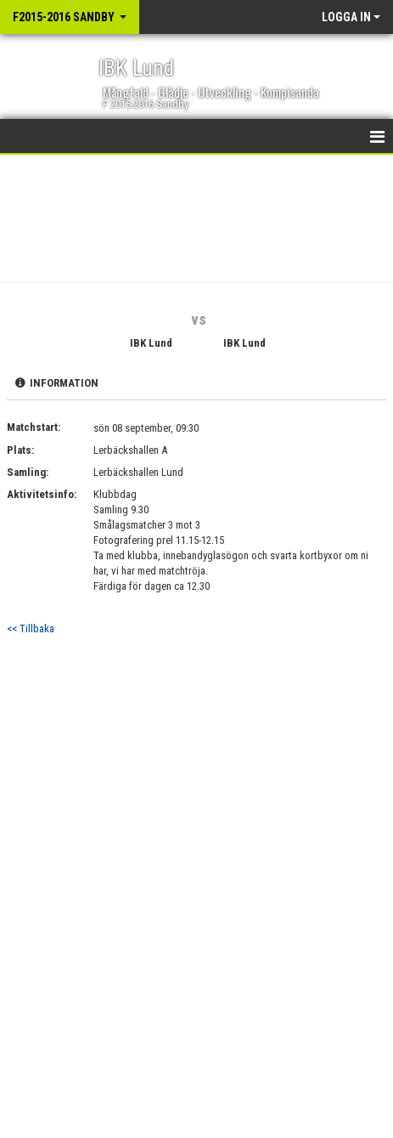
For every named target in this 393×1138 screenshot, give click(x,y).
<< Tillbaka (30, 628)
